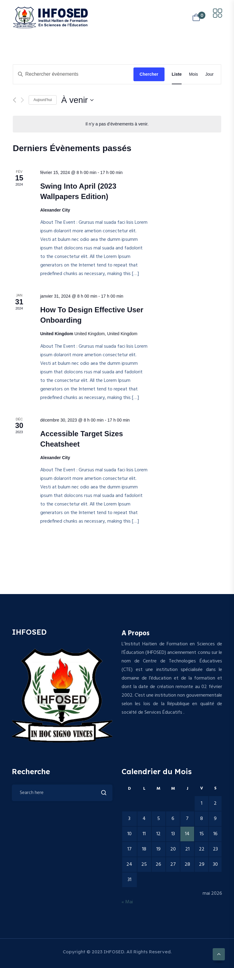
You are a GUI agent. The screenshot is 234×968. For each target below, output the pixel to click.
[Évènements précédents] (14, 100)
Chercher (149, 74)
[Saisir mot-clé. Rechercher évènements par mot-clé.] (73, 74)
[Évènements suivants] (22, 100)
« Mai (127, 902)
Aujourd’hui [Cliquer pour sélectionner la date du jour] (43, 100)
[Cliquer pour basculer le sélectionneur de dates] (77, 100)
